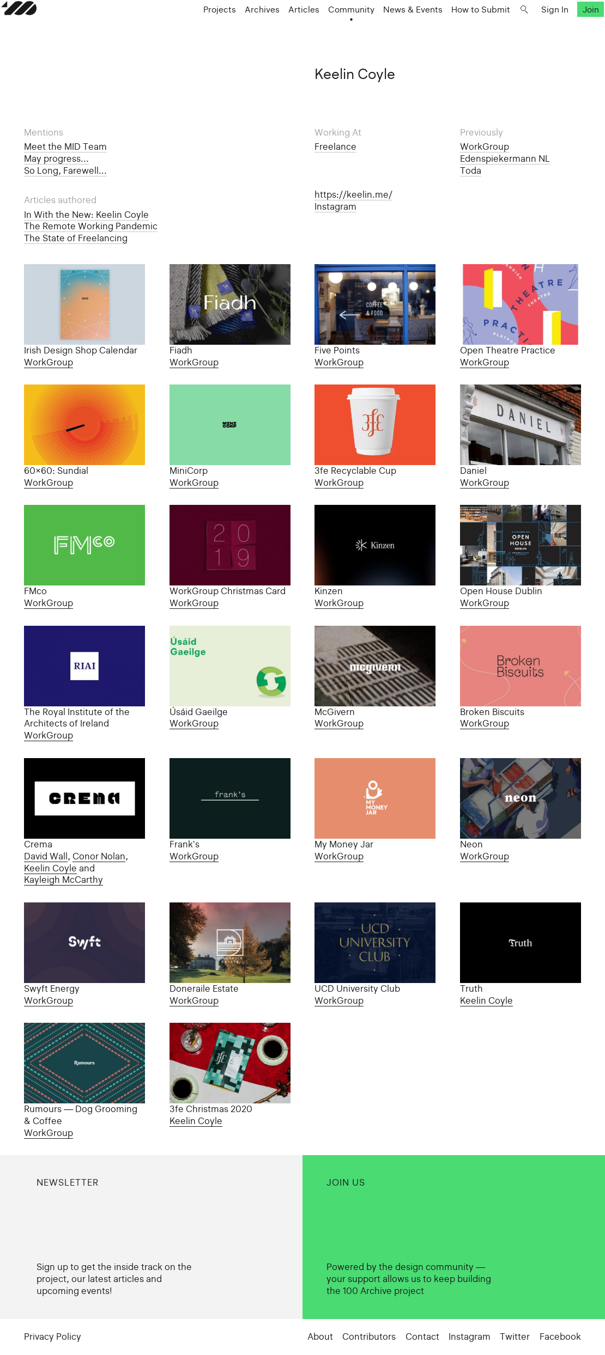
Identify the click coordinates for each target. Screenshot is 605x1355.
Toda (470, 170)
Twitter (515, 1336)
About (320, 1336)
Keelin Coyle (50, 868)
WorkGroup (484, 146)
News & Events (389, 30)
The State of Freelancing (76, 238)
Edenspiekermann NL (505, 158)
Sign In (531, 30)
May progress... (56, 158)
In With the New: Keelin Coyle (86, 214)
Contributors (369, 1336)
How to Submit (457, 30)
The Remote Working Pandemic (91, 226)
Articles (280, 30)
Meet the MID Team (65, 146)
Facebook (560, 1336)
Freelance (335, 146)
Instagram (335, 206)
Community (328, 30)
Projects (196, 30)
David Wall (46, 856)
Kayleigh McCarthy (63, 879)
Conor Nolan (98, 856)
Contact (422, 1336)
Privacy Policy (52, 1336)
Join (567, 30)
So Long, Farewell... (65, 170)
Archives (238, 30)
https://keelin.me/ (353, 194)
